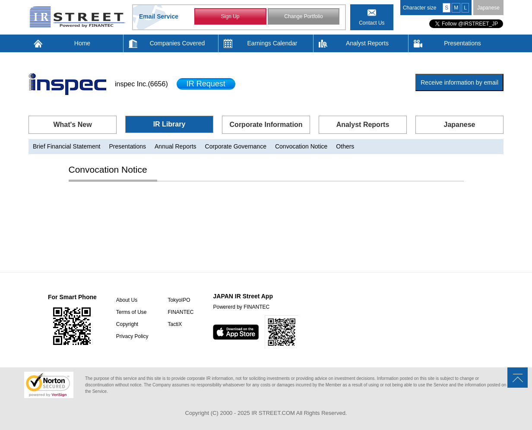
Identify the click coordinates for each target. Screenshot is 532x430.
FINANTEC (180, 312)
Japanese (488, 8)
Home (82, 43)
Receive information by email (459, 82)
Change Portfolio (303, 16)
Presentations (462, 43)
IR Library (169, 124)
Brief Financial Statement (66, 146)
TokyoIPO (179, 300)
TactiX (175, 324)
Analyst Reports (367, 43)
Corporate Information (266, 124)
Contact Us (371, 23)
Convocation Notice (301, 146)
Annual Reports (175, 146)
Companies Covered (177, 43)
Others (345, 146)
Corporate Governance (235, 146)
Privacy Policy (132, 336)
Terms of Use (131, 312)
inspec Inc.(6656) (141, 84)
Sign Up (230, 16)
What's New (72, 124)
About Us (126, 300)
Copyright (127, 324)
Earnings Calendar (272, 43)
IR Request (206, 83)
